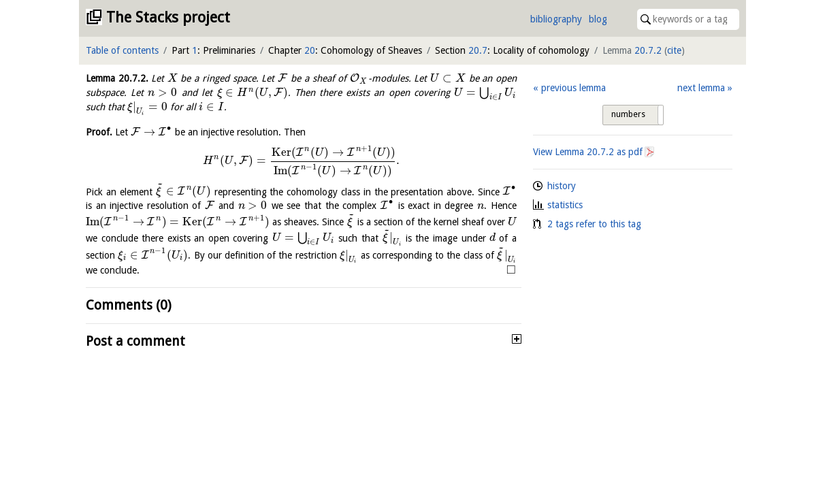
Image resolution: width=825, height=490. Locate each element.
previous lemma (573, 87)
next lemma (701, 87)
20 (309, 50)
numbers (628, 114)
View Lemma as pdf (588, 151)
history (561, 185)
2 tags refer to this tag (594, 223)
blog (598, 19)
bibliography (556, 19)
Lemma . (117, 78)
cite (674, 50)
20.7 (477, 50)
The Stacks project (168, 17)
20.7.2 (648, 50)
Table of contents (122, 50)
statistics (565, 204)
